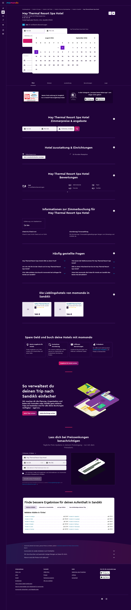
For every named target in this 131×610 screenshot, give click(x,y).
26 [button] (45, 65)
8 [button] (58, 52)
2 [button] (62, 47)
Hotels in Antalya (29, 516)
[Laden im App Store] (100, 99)
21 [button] (53, 60)
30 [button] (62, 65)
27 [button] (49, 65)
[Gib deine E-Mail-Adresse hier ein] (46, 468)
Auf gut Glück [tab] (61, 507)
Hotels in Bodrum (74, 521)
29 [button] (58, 65)
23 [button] (62, 60)
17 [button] (36, 60)
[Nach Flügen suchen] (3, 8)
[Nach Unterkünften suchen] (3, 12)
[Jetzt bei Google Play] (89, 99)
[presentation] (100, 99)
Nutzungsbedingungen (54, 482)
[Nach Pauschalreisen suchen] (3, 20)
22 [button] (58, 60)
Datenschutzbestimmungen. (29, 484)
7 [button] (53, 52)
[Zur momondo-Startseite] (12, 3)
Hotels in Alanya (29, 521)
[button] (3, 3)
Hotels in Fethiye (74, 524)
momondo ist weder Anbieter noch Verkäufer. (69, 551)
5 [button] (90, 47)
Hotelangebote (26, 9)
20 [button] (49, 60)
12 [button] (45, 56)
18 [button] (40, 60)
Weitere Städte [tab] (30, 507)
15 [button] (58, 56)
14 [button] (53, 56)
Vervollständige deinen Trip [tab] (77, 507)
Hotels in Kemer (29, 529)
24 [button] (36, 65)
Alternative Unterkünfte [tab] (46, 507)
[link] (69, 363)
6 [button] (49, 52)
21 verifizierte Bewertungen (38, 24)
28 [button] (54, 65)
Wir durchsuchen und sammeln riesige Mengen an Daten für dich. (69, 554)
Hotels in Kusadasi (74, 519)
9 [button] (62, 52)
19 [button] (45, 60)
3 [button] (36, 52)
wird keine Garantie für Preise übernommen (68, 545)
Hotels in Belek (29, 524)
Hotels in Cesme (74, 529)
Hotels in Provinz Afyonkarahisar (62, 9)
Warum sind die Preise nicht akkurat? (69, 557)
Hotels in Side (29, 519)
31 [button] (36, 69)
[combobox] (46, 457)
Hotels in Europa (36, 9)
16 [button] (62, 56)
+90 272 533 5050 (28, 22)
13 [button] (49, 56)
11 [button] (40, 56)
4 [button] (40, 52)
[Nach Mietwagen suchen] (3, 16)
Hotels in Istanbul (74, 516)
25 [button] (40, 65)
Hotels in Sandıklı (76, 9)
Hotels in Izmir (29, 526)
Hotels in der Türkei (47, 9)
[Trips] (3, 25)
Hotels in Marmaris (74, 526)
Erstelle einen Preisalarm (100, 349)
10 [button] (36, 56)
